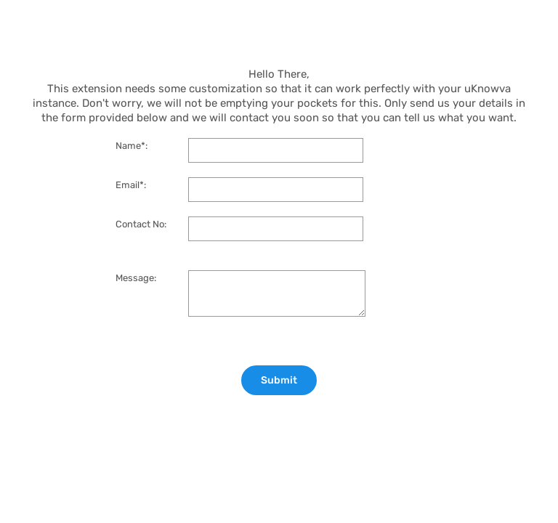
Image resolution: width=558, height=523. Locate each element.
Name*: (131, 145)
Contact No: (141, 224)
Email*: (131, 184)
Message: (136, 277)
